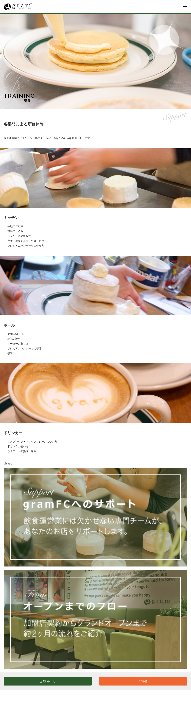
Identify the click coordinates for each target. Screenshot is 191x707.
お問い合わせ (48, 681)
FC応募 (143, 681)
